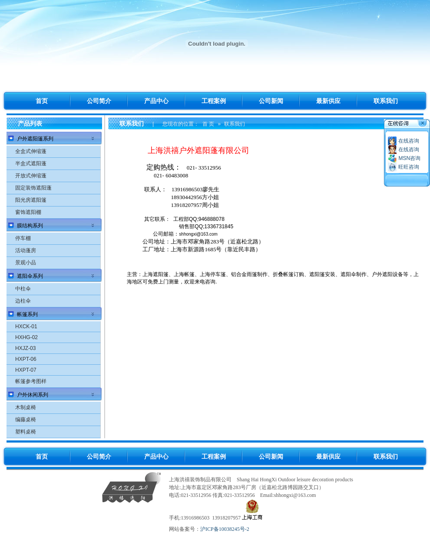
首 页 (208, 124)
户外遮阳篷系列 (35, 139)
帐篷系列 (27, 314)
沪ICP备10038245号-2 (224, 529)
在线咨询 (408, 141)
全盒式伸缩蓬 (30, 151)
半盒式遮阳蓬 (30, 163)
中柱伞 (23, 289)
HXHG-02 (26, 337)
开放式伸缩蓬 (30, 176)
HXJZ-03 (25, 348)
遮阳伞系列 (30, 276)
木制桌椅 (25, 407)
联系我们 (234, 124)
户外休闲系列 (32, 395)
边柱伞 (23, 301)
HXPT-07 (25, 370)
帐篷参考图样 (30, 381)
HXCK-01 (26, 326)
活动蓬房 (25, 250)
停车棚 (23, 238)
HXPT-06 (25, 359)
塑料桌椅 (25, 432)
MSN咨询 (409, 158)
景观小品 (25, 263)
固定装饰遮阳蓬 (33, 188)
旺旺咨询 (408, 167)
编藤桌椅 (25, 419)
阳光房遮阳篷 (30, 200)
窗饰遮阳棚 (28, 212)
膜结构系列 (30, 226)
